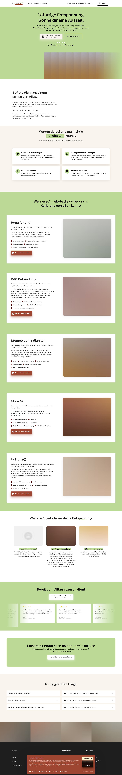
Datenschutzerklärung (87, 771)
